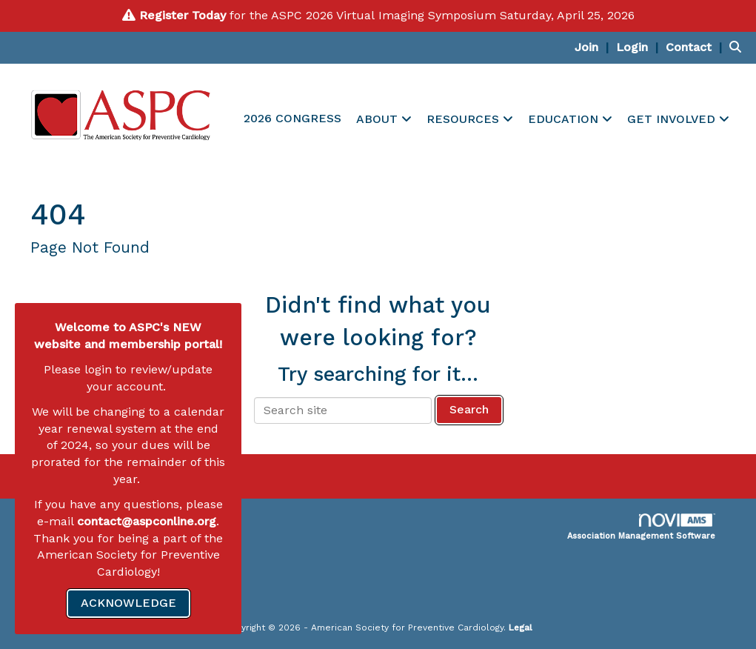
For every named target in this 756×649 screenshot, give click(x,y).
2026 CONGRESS (292, 118)
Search (469, 409)
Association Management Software (641, 527)
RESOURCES (464, 119)
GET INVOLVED (673, 119)
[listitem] (593, 47)
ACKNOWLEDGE (128, 603)
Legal (520, 627)
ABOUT (378, 119)
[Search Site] (737, 47)
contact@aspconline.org (146, 521)
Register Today (182, 15)
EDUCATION (565, 119)
